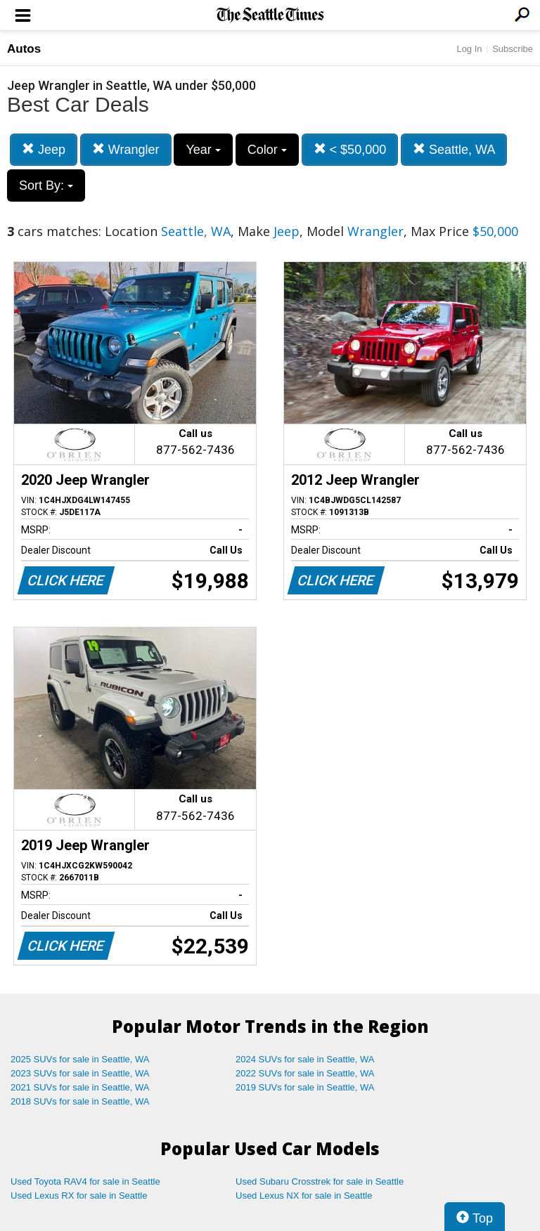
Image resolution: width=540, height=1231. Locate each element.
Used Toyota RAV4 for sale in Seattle (85, 1181)
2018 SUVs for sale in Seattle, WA (80, 1101)
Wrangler (126, 149)
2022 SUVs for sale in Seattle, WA (305, 1073)
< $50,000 (350, 149)
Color (267, 150)
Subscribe (512, 49)
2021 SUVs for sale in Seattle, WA (80, 1087)
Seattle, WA (454, 149)
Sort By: (46, 185)
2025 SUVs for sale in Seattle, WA (80, 1059)
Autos (24, 49)
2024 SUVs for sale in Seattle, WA (305, 1059)
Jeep (43, 149)
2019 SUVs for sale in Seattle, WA (305, 1087)
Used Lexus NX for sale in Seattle (304, 1195)
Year (203, 150)
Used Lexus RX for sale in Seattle (79, 1195)
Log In (469, 49)
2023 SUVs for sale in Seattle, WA (80, 1073)
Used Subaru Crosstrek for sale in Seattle (320, 1181)
